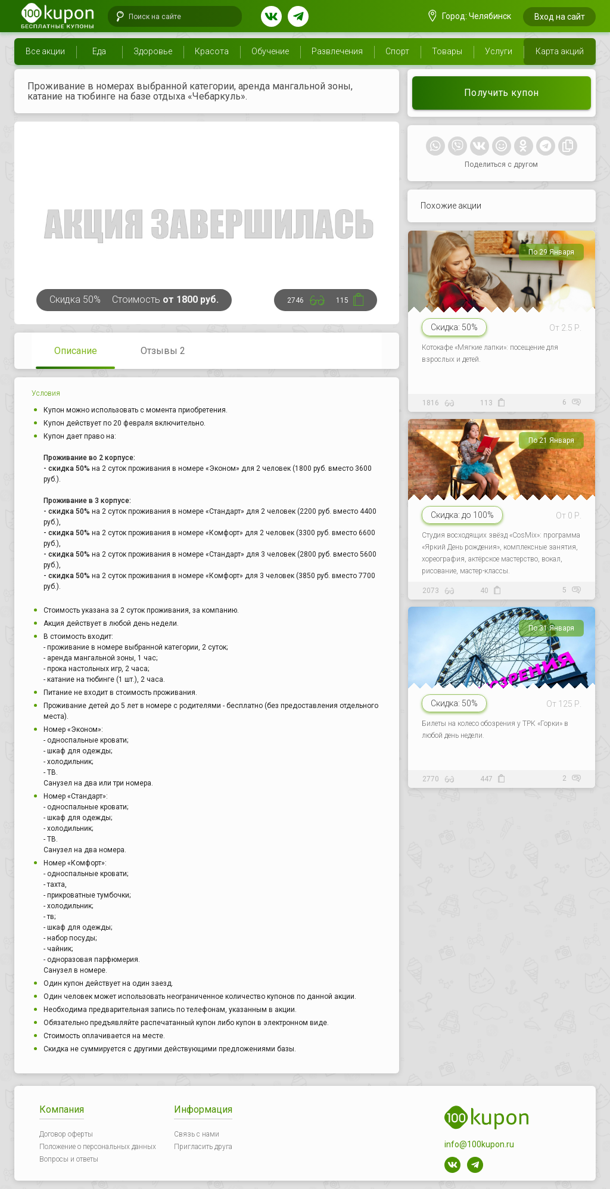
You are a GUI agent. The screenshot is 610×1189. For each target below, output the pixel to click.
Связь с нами (196, 1134)
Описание (75, 350)
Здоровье (152, 51)
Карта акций (560, 51)
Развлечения (337, 51)
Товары (447, 51)
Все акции (45, 51)
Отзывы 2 (163, 350)
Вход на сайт (559, 16)
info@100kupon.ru (479, 1144)
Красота (212, 51)
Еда (99, 51)
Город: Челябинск (470, 16)
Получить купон (501, 92)
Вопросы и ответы (68, 1159)
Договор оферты (66, 1134)
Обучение (270, 51)
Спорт (397, 51)
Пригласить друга (203, 1147)
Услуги (498, 51)
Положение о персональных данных (97, 1147)
